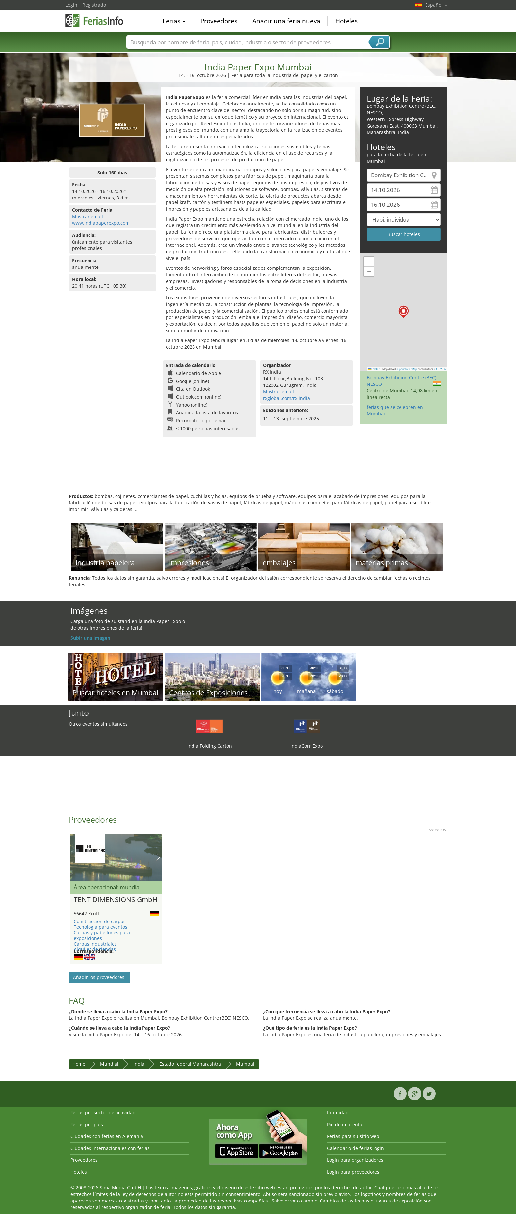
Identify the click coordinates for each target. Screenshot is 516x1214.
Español (436, 5)
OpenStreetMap (407, 369)
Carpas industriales (95, 944)
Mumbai (245, 1064)
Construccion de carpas (100, 921)
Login (71, 5)
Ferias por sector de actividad (103, 1112)
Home (78, 1064)
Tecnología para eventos (100, 927)
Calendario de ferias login (355, 1148)
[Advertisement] (258, 471)
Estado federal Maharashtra (190, 1064)
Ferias (174, 21)
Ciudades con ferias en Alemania (106, 1136)
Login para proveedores (353, 1172)
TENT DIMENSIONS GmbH (115, 900)
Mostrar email (87, 216)
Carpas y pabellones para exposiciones (102, 935)
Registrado (94, 5)
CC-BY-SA (440, 369)
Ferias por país (86, 1124)
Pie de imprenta (344, 1124)
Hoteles (346, 21)
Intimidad (337, 1112)
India (138, 1064)
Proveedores (218, 21)
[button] (403, 311)
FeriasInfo (98, 20)
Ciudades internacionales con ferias (110, 1148)
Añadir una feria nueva (286, 21)
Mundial (109, 1064)
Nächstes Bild (158, 857)
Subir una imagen (90, 638)
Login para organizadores (355, 1160)
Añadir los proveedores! (99, 977)
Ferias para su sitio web (353, 1136)
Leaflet (374, 369)
